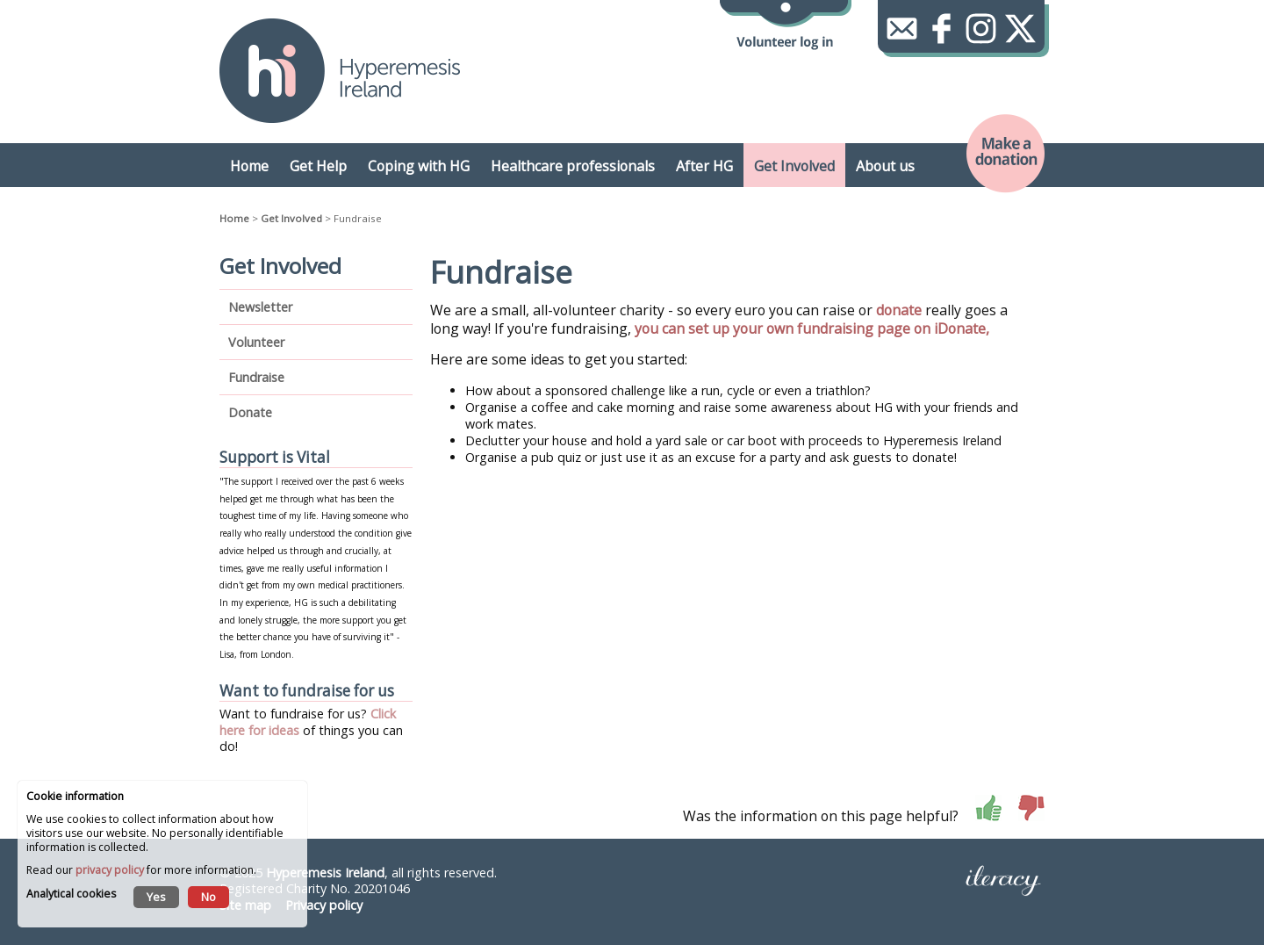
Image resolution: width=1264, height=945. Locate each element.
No (208, 897)
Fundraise (256, 377)
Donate (250, 412)
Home (234, 218)
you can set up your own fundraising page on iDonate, (814, 328)
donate (899, 310)
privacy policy (109, 869)
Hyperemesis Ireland (325, 872)
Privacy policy (324, 905)
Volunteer (256, 342)
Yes (156, 897)
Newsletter (260, 307)
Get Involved (291, 218)
